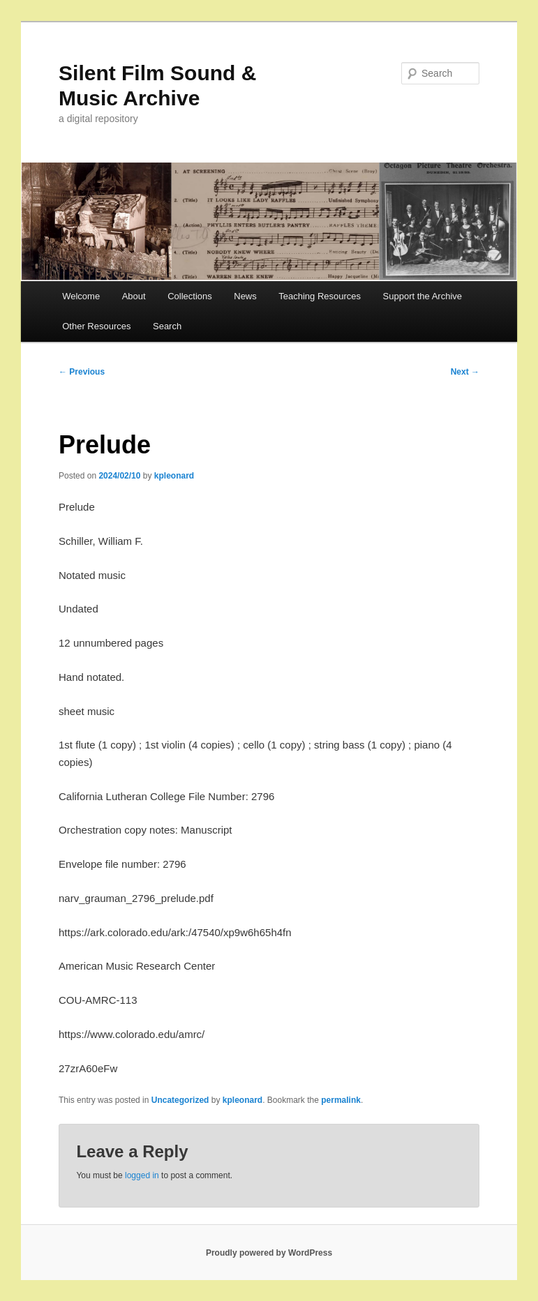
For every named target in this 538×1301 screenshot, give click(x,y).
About (134, 296)
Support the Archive (422, 296)
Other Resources (96, 326)
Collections (189, 296)
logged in (142, 1175)
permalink (341, 1100)
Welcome (81, 296)
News (245, 296)
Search (167, 326)
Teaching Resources (319, 296)
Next (465, 372)
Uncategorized (180, 1100)
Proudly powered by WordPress (269, 1253)
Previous (82, 372)
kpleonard (174, 476)
